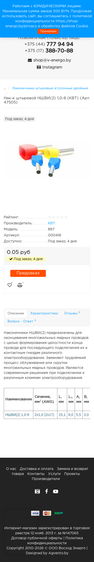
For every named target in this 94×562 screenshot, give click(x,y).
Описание (16, 313)
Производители (46, 478)
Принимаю (48, 31)
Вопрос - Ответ (22, 321)
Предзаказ (28, 273)
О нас (11, 468)
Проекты (72, 473)
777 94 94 (48, 44)
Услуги (54, 473)
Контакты (36, 473)
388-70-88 (49, 51)
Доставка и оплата (36, 468)
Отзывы (72, 313)
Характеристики (44, 313)
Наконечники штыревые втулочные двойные (50, 88)
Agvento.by (58, 553)
